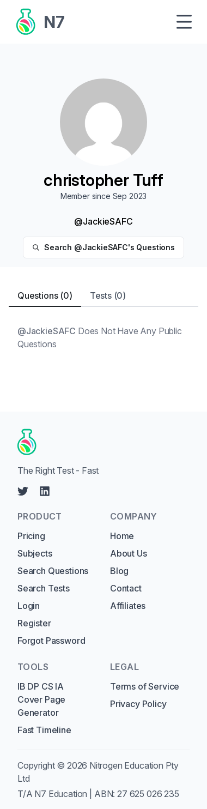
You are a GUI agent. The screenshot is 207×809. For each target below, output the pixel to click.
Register (34, 623)
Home (122, 535)
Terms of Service (144, 686)
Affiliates (127, 605)
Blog (119, 570)
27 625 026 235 (148, 793)
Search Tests (43, 588)
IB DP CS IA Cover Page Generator (41, 699)
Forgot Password (51, 640)
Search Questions (52, 570)
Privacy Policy (138, 703)
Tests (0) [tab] (108, 295)
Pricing (31, 535)
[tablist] (103, 296)
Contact (126, 588)
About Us (128, 553)
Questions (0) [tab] (44, 295)
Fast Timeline (44, 730)
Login (28, 605)
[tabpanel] (103, 337)
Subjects (34, 553)
